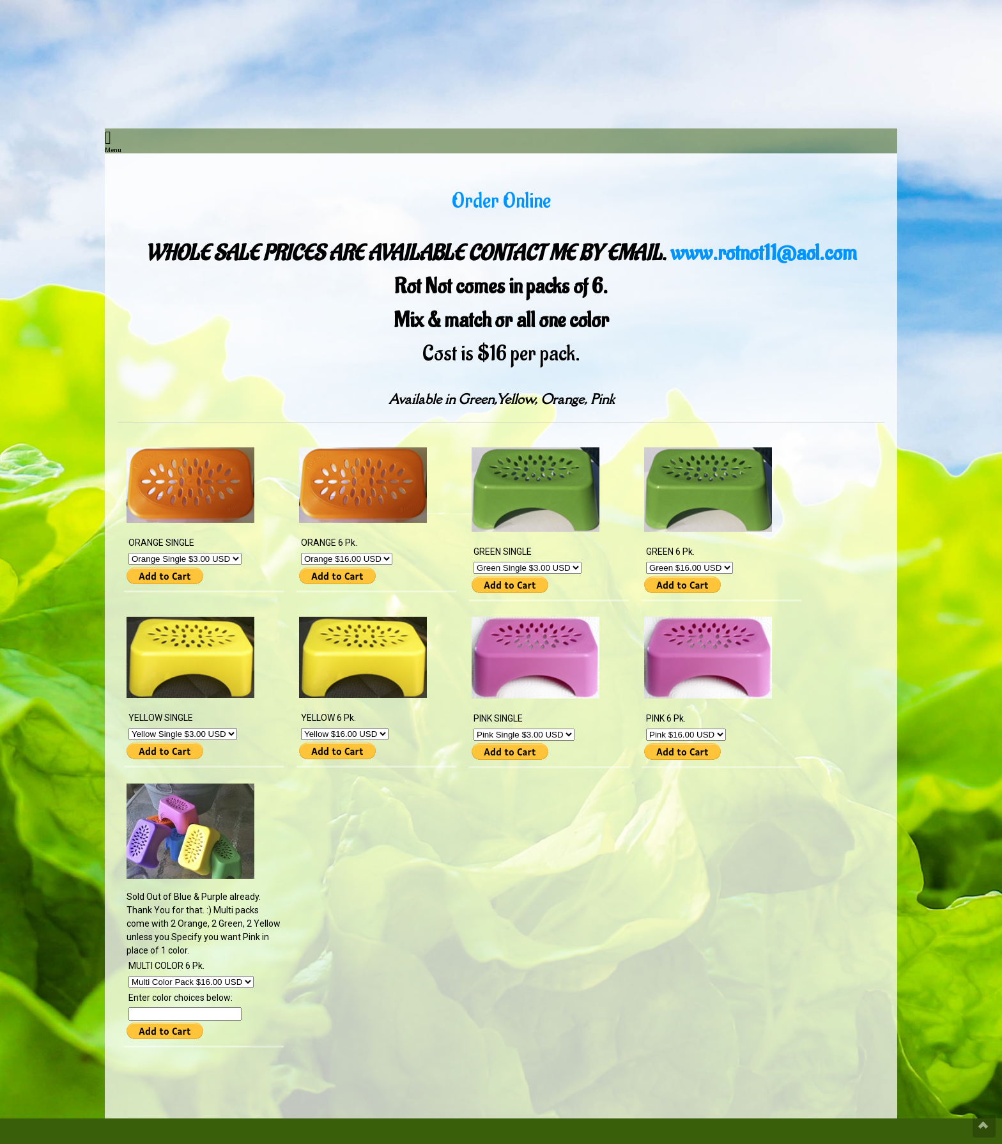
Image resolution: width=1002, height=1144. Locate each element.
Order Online (501, 201)
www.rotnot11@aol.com (763, 253)
